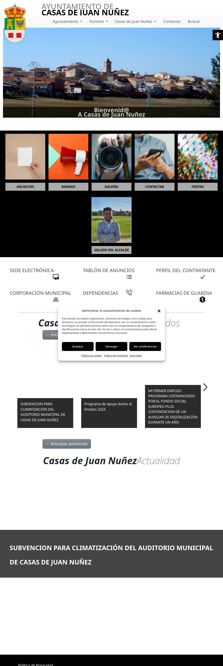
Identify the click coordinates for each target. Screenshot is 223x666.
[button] (218, 35)
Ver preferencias (145, 346)
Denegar (111, 346)
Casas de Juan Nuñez (134, 21)
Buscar (194, 21)
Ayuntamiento (66, 21)
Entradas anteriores (67, 443)
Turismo (97, 21)
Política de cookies (91, 355)
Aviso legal (136, 355)
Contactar (172, 21)
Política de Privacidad (116, 355)
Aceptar (77, 346)
